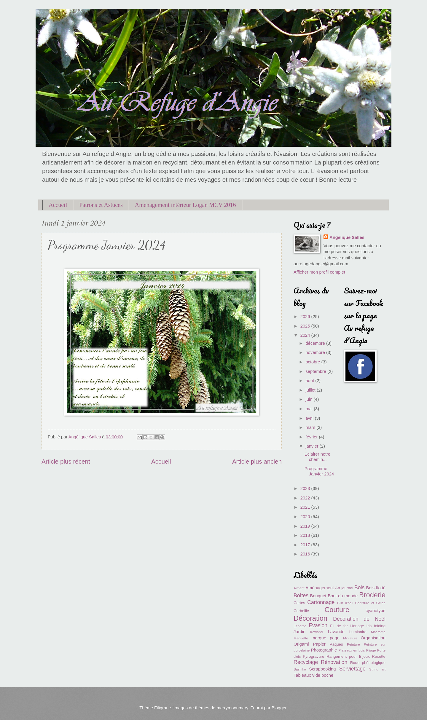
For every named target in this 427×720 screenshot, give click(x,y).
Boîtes (301, 595)
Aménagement (319, 587)
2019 (305, 526)
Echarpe (300, 626)
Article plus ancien (257, 461)
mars (310, 427)
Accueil (58, 205)
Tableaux (302, 675)
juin (309, 399)
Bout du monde (343, 595)
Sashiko (300, 669)
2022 (305, 498)
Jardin (299, 631)
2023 (305, 488)
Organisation (373, 638)
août (310, 380)
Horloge (357, 626)
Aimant (299, 588)
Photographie (324, 650)
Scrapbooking (322, 669)
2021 (305, 507)
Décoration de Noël (359, 619)
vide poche (322, 675)
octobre (313, 362)
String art (377, 669)
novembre (315, 352)
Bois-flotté (375, 587)
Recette (378, 656)
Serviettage (352, 669)
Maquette (301, 638)
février (312, 437)
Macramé (378, 632)
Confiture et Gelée (370, 603)
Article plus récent (66, 461)
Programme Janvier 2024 (319, 471)
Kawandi (317, 632)
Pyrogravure (313, 656)
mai (309, 408)
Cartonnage (320, 602)
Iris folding (375, 626)
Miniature (350, 638)
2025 (305, 326)
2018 (305, 535)
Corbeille (301, 611)
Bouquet (318, 595)
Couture (336, 610)
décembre (315, 343)
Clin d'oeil (345, 603)
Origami (301, 644)
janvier (312, 446)
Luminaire (358, 632)
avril (310, 418)
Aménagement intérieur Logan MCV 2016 (185, 205)
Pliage (371, 650)
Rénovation (334, 662)
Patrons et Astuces (101, 205)
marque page (325, 638)
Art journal (344, 588)
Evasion (318, 625)
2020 (305, 516)
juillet (311, 390)
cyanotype (375, 610)
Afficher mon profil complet (319, 272)
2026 (305, 316)
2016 (305, 554)
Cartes (299, 603)
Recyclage (306, 662)
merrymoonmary (232, 707)
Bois (359, 587)
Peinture (353, 644)
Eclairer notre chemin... (318, 457)
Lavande (336, 631)
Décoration (310, 618)
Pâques (336, 644)
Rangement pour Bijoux (348, 656)
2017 (305, 544)
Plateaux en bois (351, 650)
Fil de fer (339, 626)
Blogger (279, 707)
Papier (319, 644)
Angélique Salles (346, 237)
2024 (305, 335)
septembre (316, 371)
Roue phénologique (367, 662)
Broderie (372, 595)
